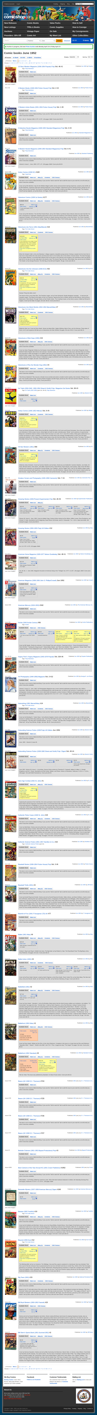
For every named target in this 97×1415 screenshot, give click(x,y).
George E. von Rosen (87, 676)
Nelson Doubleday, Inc (86, 554)
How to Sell (77, 23)
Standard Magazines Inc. (86, 132)
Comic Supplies (57, 27)
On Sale (53, 31)
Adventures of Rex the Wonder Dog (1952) (32, 365)
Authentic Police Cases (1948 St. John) (31, 815)
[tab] (23, 71)
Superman (28, 174)
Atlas (91, 528)
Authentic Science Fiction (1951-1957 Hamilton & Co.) (36, 842)
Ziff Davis (90, 884)
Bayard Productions (87, 1150)
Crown (91, 1167)
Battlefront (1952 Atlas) (26, 1023)
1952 (74, 1081)
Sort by (85, 57)
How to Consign (79, 27)
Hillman (91, 410)
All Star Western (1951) (26, 447)
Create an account (9, 4)
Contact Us (90, 1408)
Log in (18, 4)
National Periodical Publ (86, 1277)
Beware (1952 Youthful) (26, 1211)
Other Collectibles (80, 35)
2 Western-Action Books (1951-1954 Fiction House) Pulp (37, 107)
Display (66, 57)
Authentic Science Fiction (32, 844)
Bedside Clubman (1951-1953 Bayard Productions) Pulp (37, 1150)
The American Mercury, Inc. (85, 605)
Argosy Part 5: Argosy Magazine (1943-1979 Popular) (36, 657)
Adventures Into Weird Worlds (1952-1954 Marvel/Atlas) (37, 307)
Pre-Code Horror (29, 229)
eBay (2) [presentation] (40, 341)
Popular (90, 66)
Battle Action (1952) (24, 959)
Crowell (91, 580)
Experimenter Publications (85, 498)
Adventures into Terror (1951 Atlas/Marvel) (32, 227)
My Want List (55, 35)
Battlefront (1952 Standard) (27, 1053)
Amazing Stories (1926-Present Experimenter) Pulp (35, 499)
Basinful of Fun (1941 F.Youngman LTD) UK (33, 913)
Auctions (8, 31)
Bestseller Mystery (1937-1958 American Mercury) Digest (37, 1189)
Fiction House (89, 87)
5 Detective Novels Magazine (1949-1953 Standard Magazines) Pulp (41, 128)
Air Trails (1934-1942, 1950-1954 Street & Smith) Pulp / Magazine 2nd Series (44, 388)
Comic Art (31, 35)
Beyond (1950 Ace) (24, 1240)
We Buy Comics (8, 1379)
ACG (91, 268)
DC (92, 172)
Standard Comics (88, 1053)
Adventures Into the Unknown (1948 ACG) (32, 269)
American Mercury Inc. (86, 1189)
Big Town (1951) (23, 1277)
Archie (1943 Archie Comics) (27, 622)
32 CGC (22, 57)
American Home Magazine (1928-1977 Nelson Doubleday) (37, 554)
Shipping (62, 4)
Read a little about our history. (13, 1398)
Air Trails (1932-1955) (31, 390)
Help (73, 4)
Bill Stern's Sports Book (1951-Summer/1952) (33, 1332)
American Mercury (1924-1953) (28, 605)
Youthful (90, 1211)
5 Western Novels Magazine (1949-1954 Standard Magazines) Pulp (41, 149)
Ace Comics (89, 1239)
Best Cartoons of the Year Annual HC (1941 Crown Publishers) (39, 1168)
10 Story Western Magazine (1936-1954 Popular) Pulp (36, 66)
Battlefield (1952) (24, 987)
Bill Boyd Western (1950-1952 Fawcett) (31, 1302)
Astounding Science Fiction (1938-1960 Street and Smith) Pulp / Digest (42, 751)
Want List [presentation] (33, 72)
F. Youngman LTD (88, 913)
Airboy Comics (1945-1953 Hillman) (30, 411)
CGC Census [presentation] (56, 177)
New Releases (10, 23)
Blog (68, 4)
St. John (90, 780)
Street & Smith (89, 393)
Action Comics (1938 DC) (26, 172)
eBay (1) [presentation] (40, 177)
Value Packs (55, 23)
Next (14, 61)
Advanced (67, 40)
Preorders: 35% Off (12, 35)
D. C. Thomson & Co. (87, 1081)
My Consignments (80, 31)
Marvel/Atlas (89, 226)
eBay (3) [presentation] (40, 201)
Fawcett (90, 1302)
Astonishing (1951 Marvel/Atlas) (29, 703)
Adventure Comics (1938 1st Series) (30, 197)
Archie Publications (87, 622)
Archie (27, 624)
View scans (23, 206)
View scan (23, 633)
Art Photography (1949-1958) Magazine (31, 676)
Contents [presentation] (47, 177)
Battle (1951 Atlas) (24, 934)
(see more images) (10, 84)
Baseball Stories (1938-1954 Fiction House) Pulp (34, 864)
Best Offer (24, 238)
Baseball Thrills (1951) (25, 885)
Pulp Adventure (29, 68)
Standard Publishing (87, 153)
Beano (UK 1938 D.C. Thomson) (29, 1081)
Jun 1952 (84, 66)
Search (59, 40)
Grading (55, 4)
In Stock (15, 57)
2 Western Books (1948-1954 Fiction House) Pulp (35, 88)
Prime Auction (30, 46)
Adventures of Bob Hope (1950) (29, 338)
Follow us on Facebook (34, 1379)
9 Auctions (37, 57)
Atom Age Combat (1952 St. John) (29, 781)
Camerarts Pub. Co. (87, 477)
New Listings (10, 27)
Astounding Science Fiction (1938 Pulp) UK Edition (35, 730)
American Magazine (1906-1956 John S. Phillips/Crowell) (37, 580)
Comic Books (33, 23)
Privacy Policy (67, 1408)
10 (29, 61)
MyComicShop (18, 16)
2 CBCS (29, 57)
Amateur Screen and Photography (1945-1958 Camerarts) (37, 478)
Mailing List (80, 1379)
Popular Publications (87, 656)
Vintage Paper (33, 31)
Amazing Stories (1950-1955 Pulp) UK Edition (33, 528)
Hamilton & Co (89, 841)
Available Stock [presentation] (23, 71)
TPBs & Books (33, 27)
